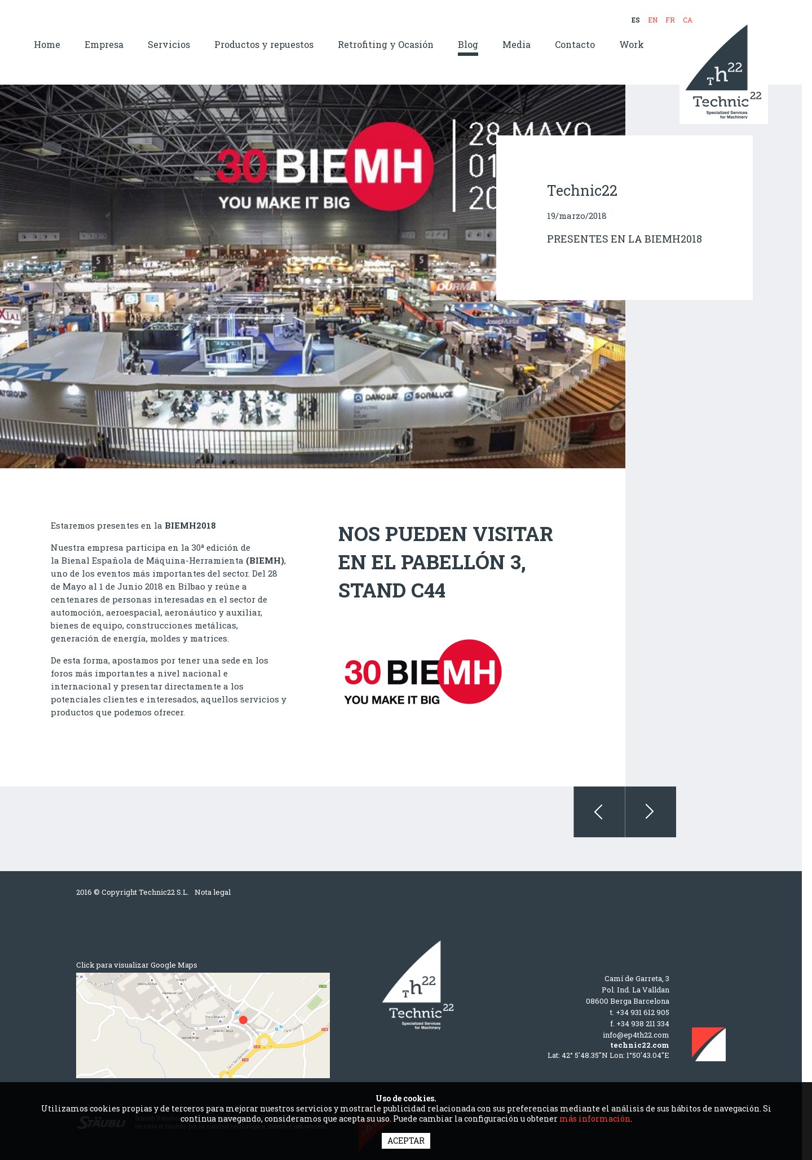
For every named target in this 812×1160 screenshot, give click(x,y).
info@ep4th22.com (636, 1035)
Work (631, 44)
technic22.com (639, 1045)
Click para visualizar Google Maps (136, 965)
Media (516, 44)
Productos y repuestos (264, 44)
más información (594, 1118)
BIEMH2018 (190, 525)
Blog (468, 44)
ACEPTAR (406, 1140)
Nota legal (213, 892)
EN (652, 19)
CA (687, 19)
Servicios (169, 44)
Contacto (575, 44)
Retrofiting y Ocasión (386, 44)
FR (670, 19)
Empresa (104, 44)
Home (47, 44)
